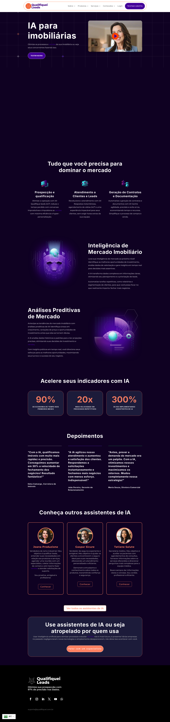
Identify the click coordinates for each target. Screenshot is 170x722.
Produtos (82, 6)
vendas (52, 44)
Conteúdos (108, 6)
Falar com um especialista (85, 649)
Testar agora (37, 56)
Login (120, 6)
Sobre (70, 6)
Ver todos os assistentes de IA (85, 608)
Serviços (94, 6)
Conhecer (45, 586)
